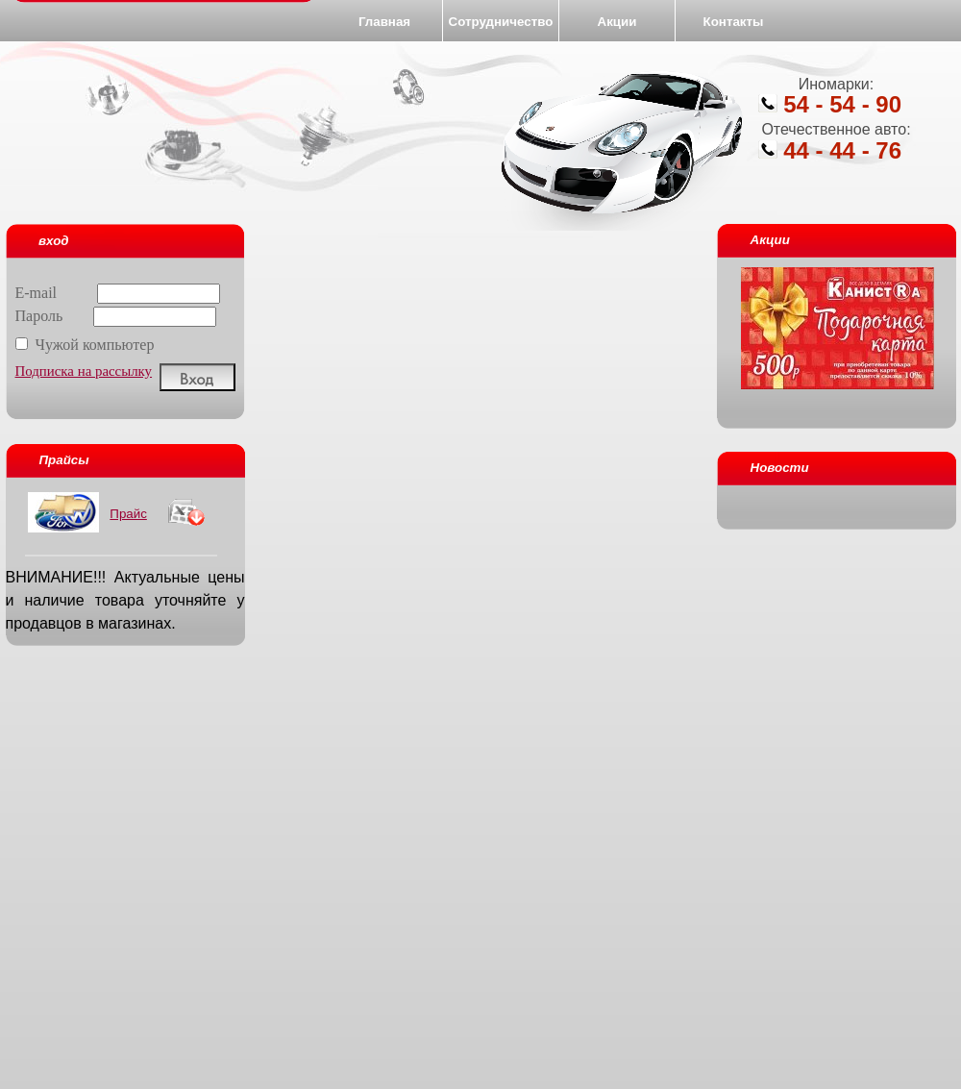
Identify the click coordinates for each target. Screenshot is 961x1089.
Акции (617, 21)
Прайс (128, 514)
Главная (384, 21)
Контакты (733, 21)
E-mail (118, 293)
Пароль (116, 316)
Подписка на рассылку (84, 371)
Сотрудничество (501, 21)
